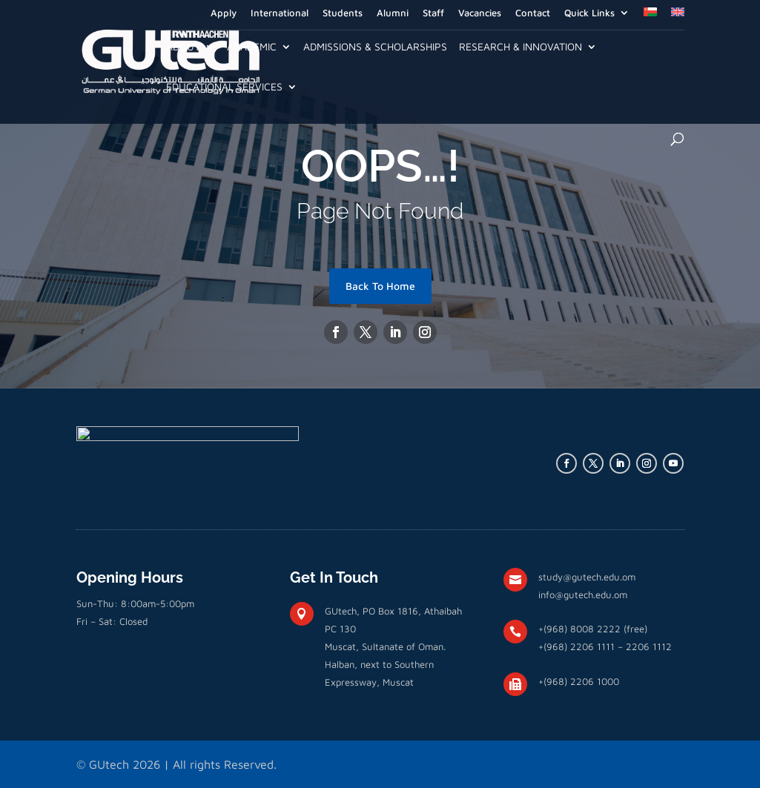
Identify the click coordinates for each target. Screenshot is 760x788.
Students (343, 13)
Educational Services (224, 87)
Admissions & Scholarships (375, 47)
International (279, 13)
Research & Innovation (520, 47)
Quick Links (589, 13)
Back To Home (380, 285)
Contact (532, 13)
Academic (252, 47)
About (183, 47)
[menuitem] (650, 16)
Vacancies (479, 13)
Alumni (393, 13)
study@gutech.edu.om (586, 577)
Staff (433, 13)
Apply (224, 13)
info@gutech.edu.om (582, 594)
